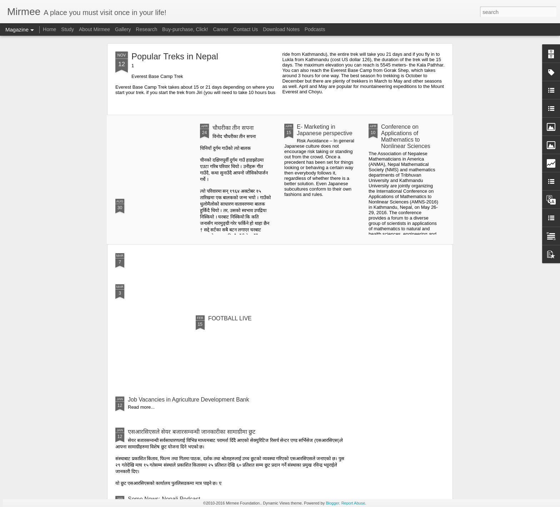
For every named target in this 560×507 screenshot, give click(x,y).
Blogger (332, 503)
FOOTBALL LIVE (230, 318)
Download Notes (281, 29)
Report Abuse (353, 503)
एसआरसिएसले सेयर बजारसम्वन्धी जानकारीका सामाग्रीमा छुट (191, 432)
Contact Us (245, 29)
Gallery (123, 29)
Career (220, 29)
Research (146, 29)
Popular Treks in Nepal (174, 56)
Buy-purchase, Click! (185, 29)
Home (49, 29)
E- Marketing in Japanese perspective (324, 130)
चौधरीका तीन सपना (233, 128)
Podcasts (315, 29)
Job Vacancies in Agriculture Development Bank (188, 400)
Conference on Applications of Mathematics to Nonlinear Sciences (405, 136)
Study (67, 29)
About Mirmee (94, 29)
